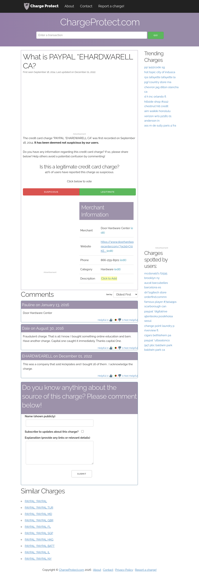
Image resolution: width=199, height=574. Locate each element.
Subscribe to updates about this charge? (52, 431)
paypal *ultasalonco (157, 340)
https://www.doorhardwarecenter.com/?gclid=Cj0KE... (117, 246)
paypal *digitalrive (155, 311)
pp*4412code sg (154, 67)
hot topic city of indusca (159, 72)
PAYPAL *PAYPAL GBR (39, 520)
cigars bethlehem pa (157, 335)
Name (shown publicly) (40, 416)
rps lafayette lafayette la (159, 77)
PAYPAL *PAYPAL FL (38, 527)
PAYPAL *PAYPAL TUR (39, 507)
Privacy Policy (124, 570)
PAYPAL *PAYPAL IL (37, 552)
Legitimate (108, 192)
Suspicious (51, 192)
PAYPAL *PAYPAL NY (38, 558)
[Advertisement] (79, 105)
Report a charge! (111, 6)
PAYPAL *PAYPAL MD (38, 514)
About (69, 6)
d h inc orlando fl (155, 96)
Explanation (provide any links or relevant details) (57, 437)
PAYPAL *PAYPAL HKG (39, 539)
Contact (86, 6)
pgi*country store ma (157, 82)
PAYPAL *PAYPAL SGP (39, 533)
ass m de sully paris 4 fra (160, 125)
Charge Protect (41, 6)
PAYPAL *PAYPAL (36, 501)
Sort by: (109, 294)
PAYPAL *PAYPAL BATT (40, 546)
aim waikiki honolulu (157, 111)
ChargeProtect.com (71, 570)
